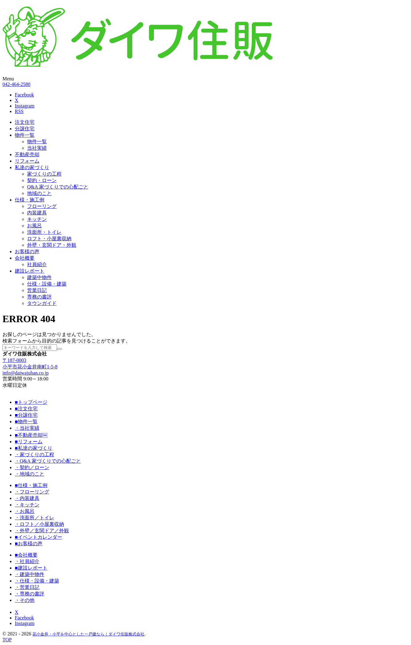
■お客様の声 (28, 543)
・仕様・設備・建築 (37, 580)
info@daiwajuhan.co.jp (25, 372)
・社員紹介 (27, 561)
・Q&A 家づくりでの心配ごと (48, 461)
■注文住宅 (26, 408)
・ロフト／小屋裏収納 (39, 524)
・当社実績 (27, 428)
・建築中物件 (29, 574)
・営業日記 (27, 587)
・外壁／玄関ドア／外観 (42, 530)
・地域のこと (29, 474)
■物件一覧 (26, 421)
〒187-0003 (14, 360)
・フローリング (32, 491)
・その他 (24, 600)
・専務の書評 (29, 593)
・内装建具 (27, 498)
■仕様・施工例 (31, 485)
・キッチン (27, 504)
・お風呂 (24, 511)
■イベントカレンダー (38, 537)
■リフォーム (28, 441)
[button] (205, 79)
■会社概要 (26, 555)
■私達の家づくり (33, 448)
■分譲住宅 (26, 415)
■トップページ (31, 402)
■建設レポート (31, 567)
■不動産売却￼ (31, 435)
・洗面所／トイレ (34, 517)
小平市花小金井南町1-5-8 (30, 366)
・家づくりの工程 (34, 454)
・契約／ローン (32, 467)
